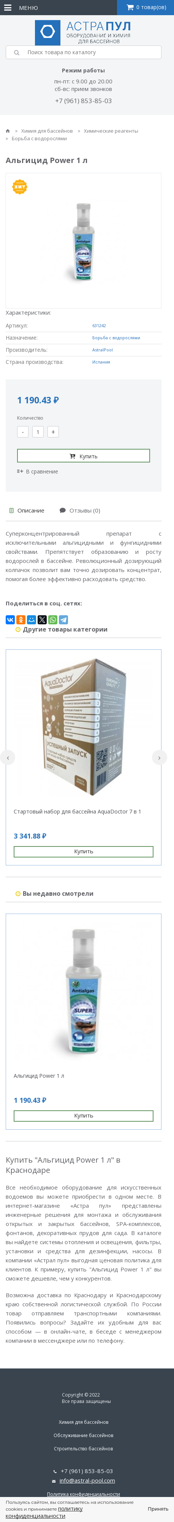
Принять (158, 1509)
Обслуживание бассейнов (83, 1435)
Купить (84, 456)
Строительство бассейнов (83, 1448)
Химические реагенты (108, 130)
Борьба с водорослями (36, 138)
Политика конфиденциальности (83, 1494)
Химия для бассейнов (44, 130)
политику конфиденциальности (44, 1512)
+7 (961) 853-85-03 (83, 100)
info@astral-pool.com (87, 1480)
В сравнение (37, 471)
